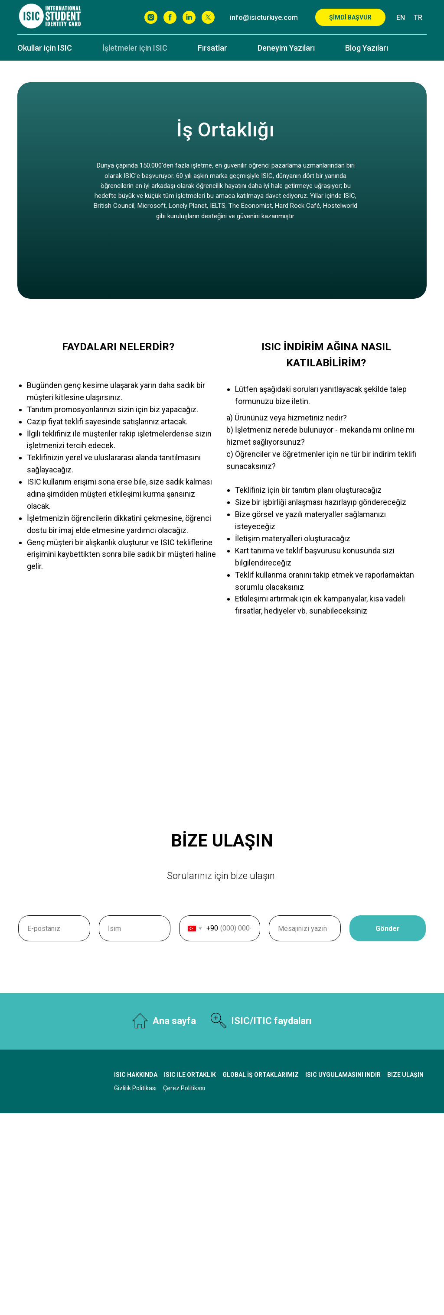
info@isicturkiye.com (264, 17)
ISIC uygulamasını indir (343, 1074)
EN (400, 17)
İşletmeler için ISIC (134, 47)
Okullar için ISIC (44, 47)
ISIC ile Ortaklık (190, 1074)
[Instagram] (150, 17)
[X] (208, 17)
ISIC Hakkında (135, 1074)
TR (418, 17)
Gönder (400, 928)
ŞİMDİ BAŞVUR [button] (350, 17)
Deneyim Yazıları (286, 47)
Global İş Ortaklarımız (260, 1074)
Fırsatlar (212, 47)
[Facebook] (169, 17)
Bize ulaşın (405, 1074)
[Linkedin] (189, 17)
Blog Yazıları (366, 47)
